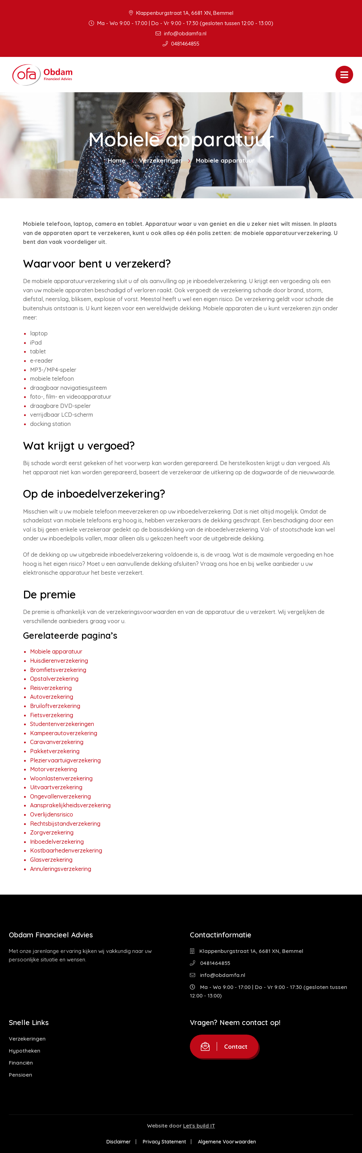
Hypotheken (24, 1050)
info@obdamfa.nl (181, 33)
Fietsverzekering (51, 715)
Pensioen (20, 1074)
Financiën (21, 1062)
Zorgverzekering (52, 832)
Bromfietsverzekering (58, 669)
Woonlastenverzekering (61, 778)
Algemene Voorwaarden (227, 1142)
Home (116, 160)
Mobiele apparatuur (56, 651)
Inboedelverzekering (57, 841)
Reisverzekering (51, 687)
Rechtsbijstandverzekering (65, 823)
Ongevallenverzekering (60, 796)
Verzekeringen (160, 160)
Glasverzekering (51, 859)
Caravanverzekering (56, 741)
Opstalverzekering (54, 678)
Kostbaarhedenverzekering (66, 850)
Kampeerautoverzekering (63, 733)
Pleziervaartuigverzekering (65, 760)
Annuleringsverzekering (60, 868)
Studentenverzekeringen (62, 723)
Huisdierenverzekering (59, 660)
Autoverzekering (51, 696)
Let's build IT (199, 1125)
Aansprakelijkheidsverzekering (70, 805)
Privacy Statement (164, 1142)
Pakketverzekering (55, 751)
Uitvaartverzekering (56, 787)
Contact (224, 1046)
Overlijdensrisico (51, 814)
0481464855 (181, 43)
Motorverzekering (53, 769)
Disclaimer (118, 1142)
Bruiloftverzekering (55, 705)
